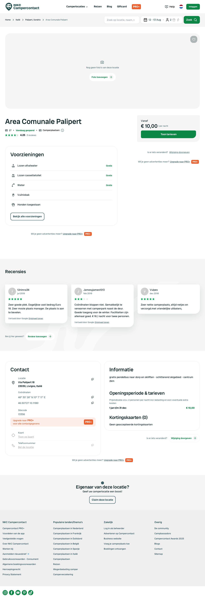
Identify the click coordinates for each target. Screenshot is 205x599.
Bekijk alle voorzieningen (27, 216)
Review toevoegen (40, 336)
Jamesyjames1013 (94, 290)
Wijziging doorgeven (179, 152)
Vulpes (154, 290)
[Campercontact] (24, 7)
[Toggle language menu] (181, 7)
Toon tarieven (168, 134)
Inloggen (193, 6)
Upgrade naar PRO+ (73, 233)
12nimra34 (23, 290)
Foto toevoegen (102, 77)
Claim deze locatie (102, 499)
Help (170, 6)
